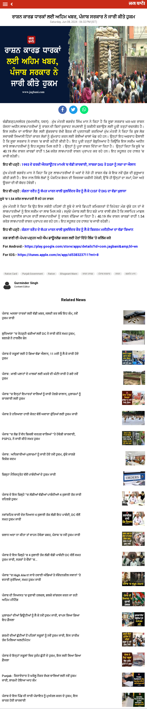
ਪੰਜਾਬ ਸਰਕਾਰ (104, 273)
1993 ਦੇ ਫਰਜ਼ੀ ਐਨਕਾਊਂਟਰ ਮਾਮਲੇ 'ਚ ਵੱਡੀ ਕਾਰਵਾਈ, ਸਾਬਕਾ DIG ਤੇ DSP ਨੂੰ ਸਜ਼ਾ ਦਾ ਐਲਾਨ (79, 165)
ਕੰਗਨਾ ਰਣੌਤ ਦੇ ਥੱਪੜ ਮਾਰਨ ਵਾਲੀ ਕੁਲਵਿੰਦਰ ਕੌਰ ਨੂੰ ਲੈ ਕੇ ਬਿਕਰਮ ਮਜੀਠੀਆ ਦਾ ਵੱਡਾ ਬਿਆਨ (77, 230)
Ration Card (11, 273)
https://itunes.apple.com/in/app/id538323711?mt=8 (58, 255)
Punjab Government (32, 273)
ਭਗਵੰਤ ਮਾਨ (131, 273)
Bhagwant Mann (68, 273)
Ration (51, 273)
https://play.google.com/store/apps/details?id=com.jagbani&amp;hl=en (81, 246)
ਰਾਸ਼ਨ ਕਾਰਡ (88, 273)
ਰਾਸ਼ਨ (117, 273)
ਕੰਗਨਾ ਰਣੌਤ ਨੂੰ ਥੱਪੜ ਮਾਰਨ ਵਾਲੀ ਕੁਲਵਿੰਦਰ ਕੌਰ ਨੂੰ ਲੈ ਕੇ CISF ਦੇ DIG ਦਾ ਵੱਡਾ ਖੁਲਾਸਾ (74, 191)
